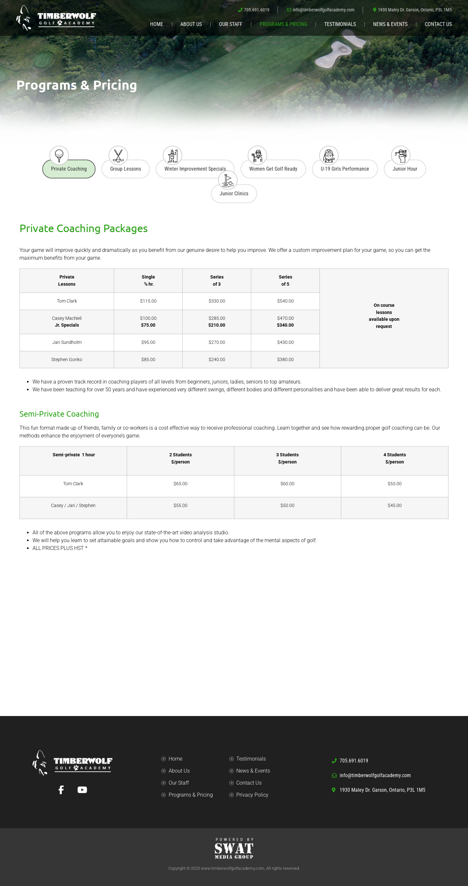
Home (156, 24)
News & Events (390, 24)
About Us (191, 24)
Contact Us (438, 24)
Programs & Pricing (283, 24)
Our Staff (230, 24)
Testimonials (340, 24)
